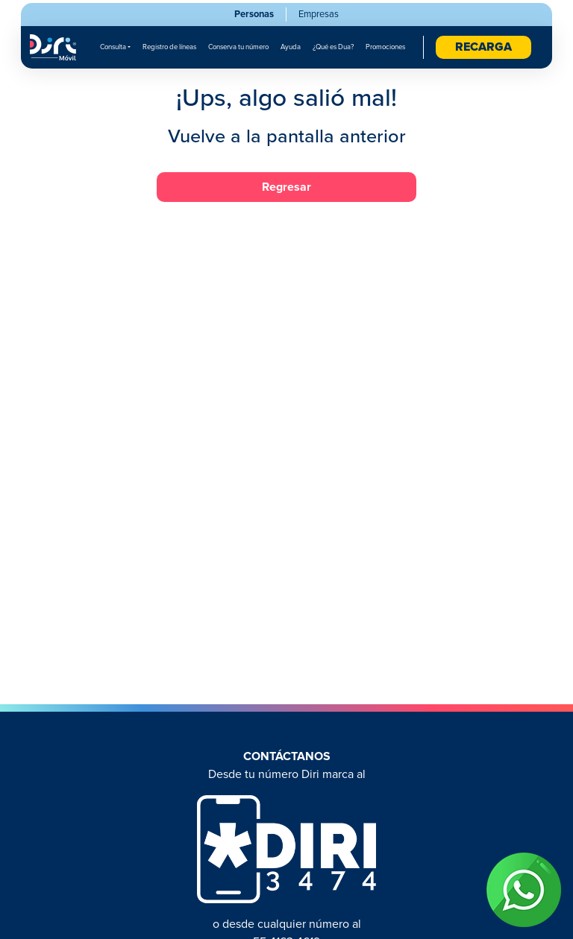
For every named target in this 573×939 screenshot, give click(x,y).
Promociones (385, 46)
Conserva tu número (238, 46)
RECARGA (483, 46)
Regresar (286, 187)
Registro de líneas (169, 46)
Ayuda (291, 46)
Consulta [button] (113, 46)
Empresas (318, 14)
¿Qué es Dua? (333, 46)
